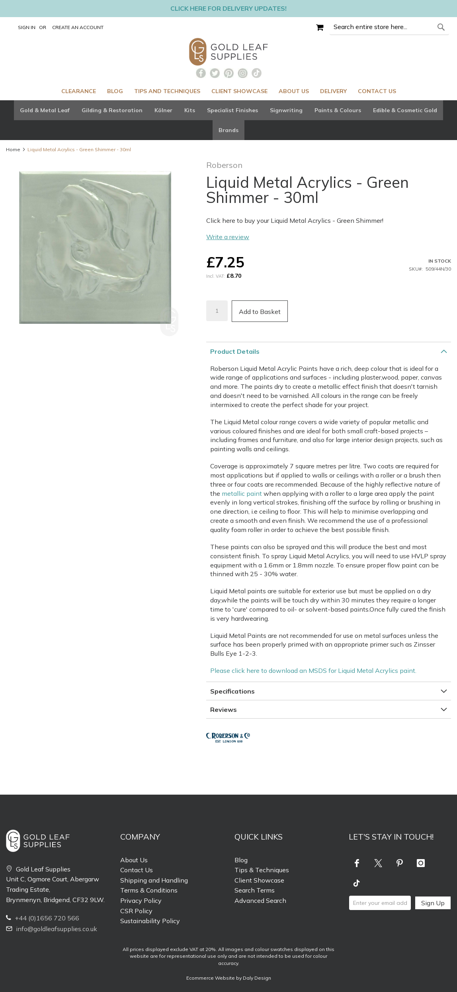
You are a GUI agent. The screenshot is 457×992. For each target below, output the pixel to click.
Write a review (227, 237)
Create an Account (78, 27)
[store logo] (228, 51)
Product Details (235, 351)
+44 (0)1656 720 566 (42, 918)
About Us (134, 860)
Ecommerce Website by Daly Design (228, 978)
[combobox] (389, 27)
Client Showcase (259, 880)
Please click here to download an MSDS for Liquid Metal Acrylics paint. (313, 670)
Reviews (223, 709)
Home (13, 149)
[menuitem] (79, 91)
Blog (241, 860)
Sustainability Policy (150, 921)
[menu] (228, 91)
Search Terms (254, 890)
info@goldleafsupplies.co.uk (51, 929)
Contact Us (136, 870)
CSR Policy (136, 911)
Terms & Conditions (149, 890)
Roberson (224, 165)
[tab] (228, 120)
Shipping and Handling (154, 880)
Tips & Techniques (261, 870)
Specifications (232, 691)
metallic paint (242, 493)
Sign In (26, 27)
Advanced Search (260, 900)
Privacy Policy (141, 900)
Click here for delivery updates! (228, 8)
